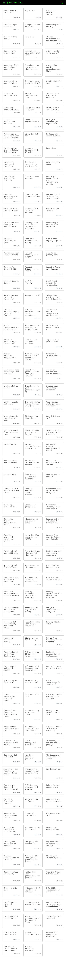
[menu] (4, 2)
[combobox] (61, 2)
